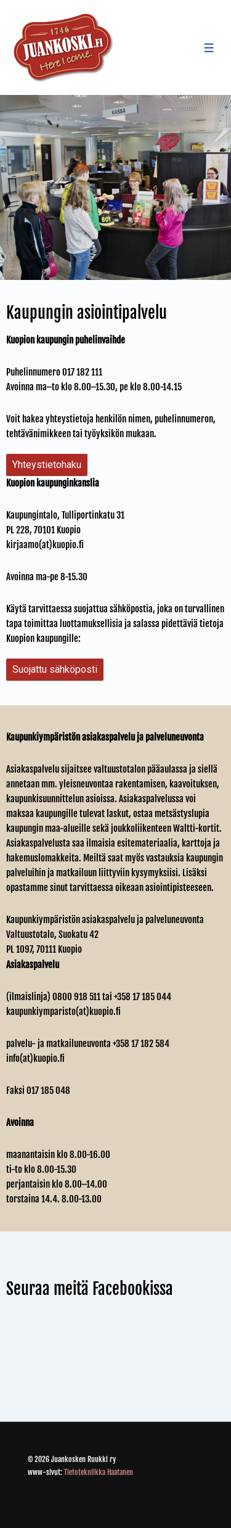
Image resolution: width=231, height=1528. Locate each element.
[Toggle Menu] (209, 48)
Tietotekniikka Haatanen (98, 1472)
